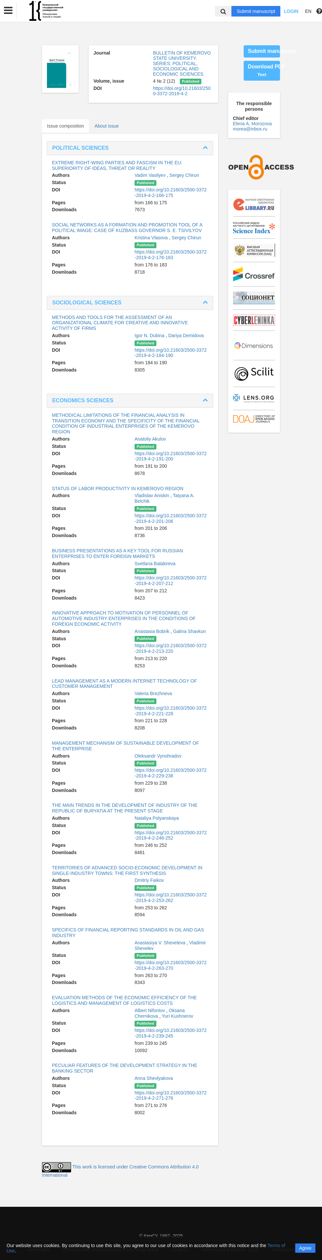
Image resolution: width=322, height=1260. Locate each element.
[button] (8, 10)
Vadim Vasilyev (151, 175)
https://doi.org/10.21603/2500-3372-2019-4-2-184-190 (171, 352)
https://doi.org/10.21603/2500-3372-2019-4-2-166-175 (171, 192)
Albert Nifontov (150, 1010)
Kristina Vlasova (152, 237)
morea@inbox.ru (250, 129)
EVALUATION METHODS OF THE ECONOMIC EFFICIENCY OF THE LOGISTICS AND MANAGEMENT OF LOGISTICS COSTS (124, 1000)
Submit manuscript (256, 11)
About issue (107, 126)
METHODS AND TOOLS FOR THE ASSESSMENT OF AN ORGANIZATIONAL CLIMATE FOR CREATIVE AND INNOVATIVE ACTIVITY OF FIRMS (120, 323)
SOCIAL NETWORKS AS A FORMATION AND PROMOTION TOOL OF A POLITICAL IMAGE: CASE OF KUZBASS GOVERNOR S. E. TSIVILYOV (127, 227)
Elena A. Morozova (252, 123)
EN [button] (308, 11)
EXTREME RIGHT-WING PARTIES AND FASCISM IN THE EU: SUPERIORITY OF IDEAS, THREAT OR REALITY (117, 165)
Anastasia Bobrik (153, 631)
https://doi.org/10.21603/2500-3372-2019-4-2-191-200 (171, 456)
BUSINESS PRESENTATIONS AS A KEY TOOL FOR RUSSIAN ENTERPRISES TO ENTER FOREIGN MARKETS (117, 553)
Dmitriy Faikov (149, 880)
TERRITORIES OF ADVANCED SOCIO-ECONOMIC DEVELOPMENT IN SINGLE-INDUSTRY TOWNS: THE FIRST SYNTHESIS (127, 870)
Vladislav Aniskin (152, 495)
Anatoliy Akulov (150, 439)
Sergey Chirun (184, 175)
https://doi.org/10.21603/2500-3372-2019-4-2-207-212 (171, 580)
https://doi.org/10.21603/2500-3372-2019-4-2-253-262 (171, 897)
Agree (305, 1248)
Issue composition (65, 126)
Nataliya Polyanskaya (157, 818)
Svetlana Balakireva (155, 563)
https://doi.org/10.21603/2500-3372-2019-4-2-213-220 (171, 648)
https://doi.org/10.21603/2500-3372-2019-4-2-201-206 (171, 518)
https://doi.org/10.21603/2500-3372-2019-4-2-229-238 (171, 773)
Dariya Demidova (186, 335)
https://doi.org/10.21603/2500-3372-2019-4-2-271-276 (171, 1095)
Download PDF (264, 70)
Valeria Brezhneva (153, 693)
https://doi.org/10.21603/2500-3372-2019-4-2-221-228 (171, 710)
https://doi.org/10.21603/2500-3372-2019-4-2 (182, 91)
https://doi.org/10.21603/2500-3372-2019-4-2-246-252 (171, 835)
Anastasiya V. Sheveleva (160, 942)
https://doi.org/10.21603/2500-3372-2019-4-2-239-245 (171, 1033)
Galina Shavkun (189, 631)
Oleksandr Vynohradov (158, 756)
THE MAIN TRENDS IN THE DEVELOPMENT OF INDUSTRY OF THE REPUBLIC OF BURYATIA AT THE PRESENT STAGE (124, 808)
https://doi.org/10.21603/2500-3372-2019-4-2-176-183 (171, 254)
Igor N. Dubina (150, 335)
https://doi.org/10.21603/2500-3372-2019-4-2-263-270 (171, 965)
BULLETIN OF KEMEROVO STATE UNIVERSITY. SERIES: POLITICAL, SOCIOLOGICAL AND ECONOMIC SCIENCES (182, 63)
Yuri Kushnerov (177, 1016)
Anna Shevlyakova (154, 1078)
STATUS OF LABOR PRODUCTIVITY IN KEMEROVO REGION (117, 488)
